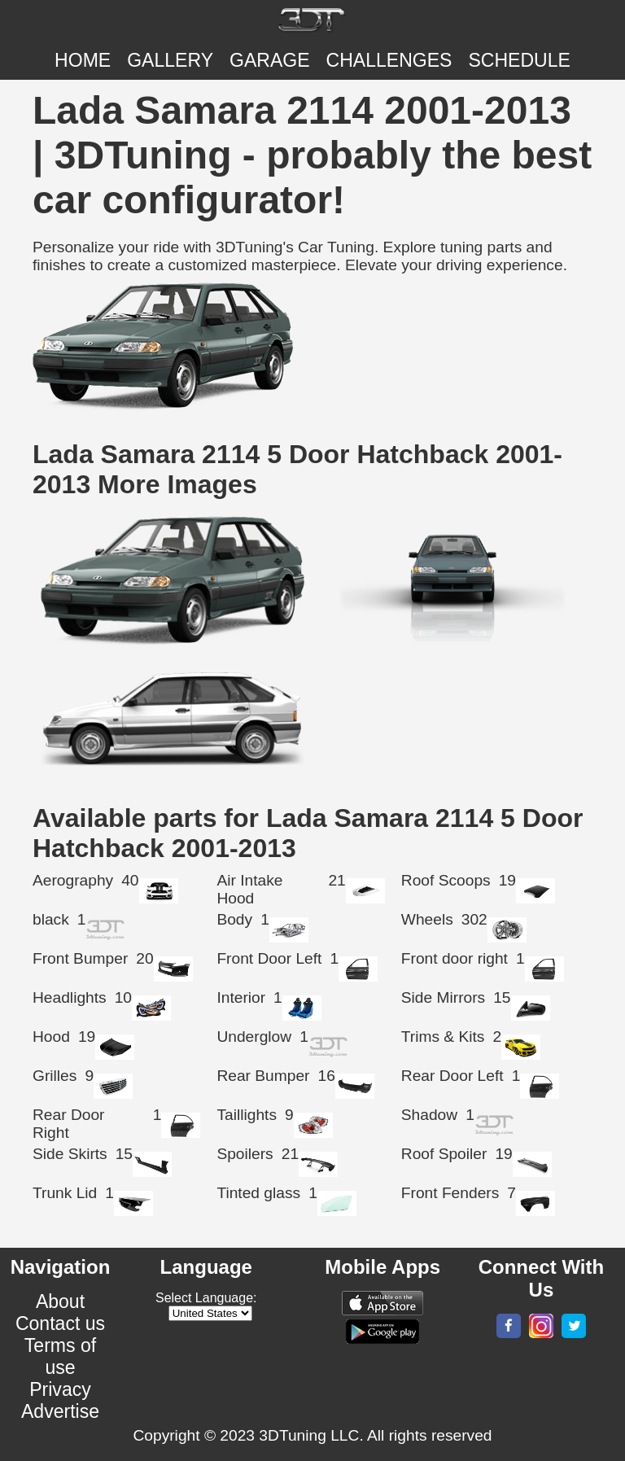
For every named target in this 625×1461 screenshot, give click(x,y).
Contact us (60, 1323)
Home (83, 60)
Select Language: (206, 1298)
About (60, 1301)
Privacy (60, 1389)
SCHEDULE (519, 60)
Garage (269, 60)
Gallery (170, 60)
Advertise (60, 1411)
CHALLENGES (389, 60)
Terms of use (60, 1356)
